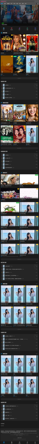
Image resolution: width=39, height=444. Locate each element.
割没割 (27, 74)
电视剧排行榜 (4, 151)
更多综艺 (19, 259)
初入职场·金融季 (23, 213)
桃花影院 (2, 425)
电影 (5, 3)
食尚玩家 (21, 185)
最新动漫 (4, 283)
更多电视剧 (19, 148)
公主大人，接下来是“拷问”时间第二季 (20, 325)
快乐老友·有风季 (4, 255)
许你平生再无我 (29, 373)
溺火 (14, 395)
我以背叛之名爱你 (4, 373)
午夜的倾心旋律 (29, 325)
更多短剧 (19, 399)
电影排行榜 (3, 81)
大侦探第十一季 (4, 241)
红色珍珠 (15, 144)
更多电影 (19, 78)
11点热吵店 (3, 199)
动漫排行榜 (3, 332)
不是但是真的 (22, 241)
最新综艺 (4, 172)
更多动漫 (19, 329)
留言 (20, 3)
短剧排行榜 (3, 402)
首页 (2, 3)
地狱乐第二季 (3, 325)
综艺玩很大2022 (4, 213)
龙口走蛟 (15, 74)
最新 (23, 3)
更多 (37, 32)
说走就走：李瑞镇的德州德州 (6, 185)
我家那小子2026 (4, 227)
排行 (26, 3)
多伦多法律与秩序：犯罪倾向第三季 (7, 144)
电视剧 (8, 3)
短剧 (17, 3)
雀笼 (14, 373)
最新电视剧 (4, 102)
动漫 (14, 3)
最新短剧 (4, 353)
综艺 (11, 3)
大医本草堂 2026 (23, 255)
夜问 (27, 395)
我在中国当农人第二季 (24, 227)
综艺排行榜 (3, 262)
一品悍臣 (2, 395)
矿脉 (1, 74)
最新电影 (4, 32)
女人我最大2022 (23, 199)
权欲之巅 (27, 144)
